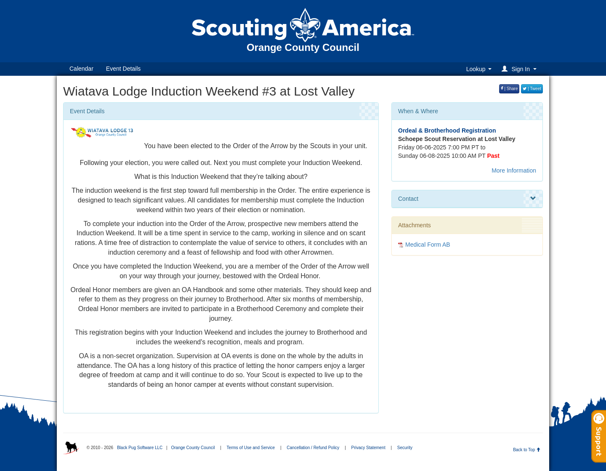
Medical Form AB (427, 244)
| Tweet (532, 88)
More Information (514, 170)
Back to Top (526, 449)
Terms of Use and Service (251, 447)
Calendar (81, 68)
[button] (520, 68)
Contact (467, 198)
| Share (509, 88)
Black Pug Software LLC (139, 447)
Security (404, 447)
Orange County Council (193, 447)
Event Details (123, 68)
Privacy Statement (368, 447)
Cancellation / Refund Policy (313, 447)
